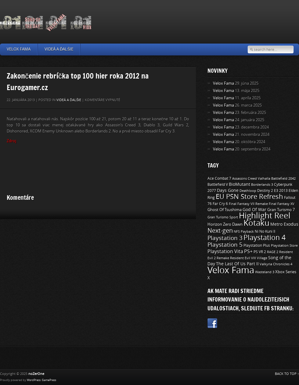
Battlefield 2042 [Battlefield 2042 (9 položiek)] (283, 178)
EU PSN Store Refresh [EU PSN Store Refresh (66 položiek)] (249, 197)
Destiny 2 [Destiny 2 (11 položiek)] (265, 191)
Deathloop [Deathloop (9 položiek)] (248, 191)
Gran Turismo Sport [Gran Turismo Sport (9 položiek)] (222, 217)
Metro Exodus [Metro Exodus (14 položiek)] (284, 224)
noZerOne (36, 374)
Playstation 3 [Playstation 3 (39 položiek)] (225, 238)
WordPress (34, 380)
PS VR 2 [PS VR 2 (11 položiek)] (260, 252)
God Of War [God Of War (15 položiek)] (254, 209)
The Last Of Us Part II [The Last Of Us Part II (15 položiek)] (237, 264)
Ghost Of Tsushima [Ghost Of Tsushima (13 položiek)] (224, 209)
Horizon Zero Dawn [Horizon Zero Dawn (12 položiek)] (225, 224)
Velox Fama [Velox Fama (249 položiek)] (230, 270)
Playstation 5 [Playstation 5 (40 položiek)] (225, 244)
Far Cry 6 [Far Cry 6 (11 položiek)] (220, 204)
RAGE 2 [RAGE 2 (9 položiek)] (272, 252)
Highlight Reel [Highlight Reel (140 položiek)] (264, 216)
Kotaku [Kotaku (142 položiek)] (256, 223)
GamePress (49, 380)
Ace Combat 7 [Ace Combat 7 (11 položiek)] (219, 178)
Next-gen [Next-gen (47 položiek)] (220, 230)
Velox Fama (19, 49)
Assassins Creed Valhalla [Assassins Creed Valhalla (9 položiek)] (251, 178)
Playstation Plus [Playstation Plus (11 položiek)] (256, 245)
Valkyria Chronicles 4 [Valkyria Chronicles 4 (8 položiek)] (276, 264)
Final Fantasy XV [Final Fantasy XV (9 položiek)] (281, 204)
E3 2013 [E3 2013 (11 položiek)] (281, 191)
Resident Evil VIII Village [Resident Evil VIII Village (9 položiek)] (248, 258)
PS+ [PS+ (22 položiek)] (248, 251)
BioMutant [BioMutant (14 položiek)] (239, 184)
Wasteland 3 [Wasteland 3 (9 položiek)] (264, 272)
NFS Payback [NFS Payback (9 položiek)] (244, 231)
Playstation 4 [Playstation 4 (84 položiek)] (264, 237)
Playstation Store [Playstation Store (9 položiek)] (284, 245)
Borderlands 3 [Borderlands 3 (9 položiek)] (262, 184)
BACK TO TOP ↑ (287, 374)
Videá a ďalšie (59, 49)
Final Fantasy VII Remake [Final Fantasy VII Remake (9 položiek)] (248, 204)
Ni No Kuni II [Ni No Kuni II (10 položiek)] (265, 231)
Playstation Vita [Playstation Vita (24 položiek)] (225, 251)
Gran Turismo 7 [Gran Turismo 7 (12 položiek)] (281, 209)
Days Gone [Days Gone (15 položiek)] (228, 190)
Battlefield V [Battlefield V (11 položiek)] (217, 184)
